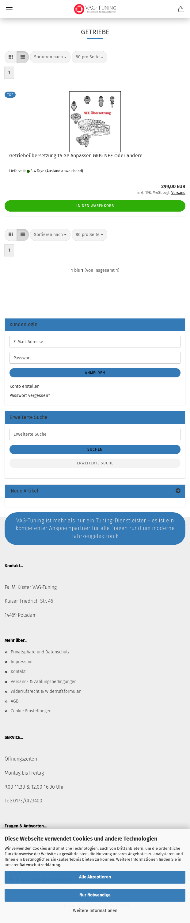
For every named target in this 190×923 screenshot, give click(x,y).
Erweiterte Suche (95, 463)
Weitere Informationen (95, 910)
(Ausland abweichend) (64, 171)
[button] (11, 57)
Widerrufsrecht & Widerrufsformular (46, 691)
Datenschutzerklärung (40, 865)
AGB (14, 701)
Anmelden (95, 373)
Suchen (95, 449)
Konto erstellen (25, 386)
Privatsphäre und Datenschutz (40, 652)
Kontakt (18, 671)
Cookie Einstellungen (31, 711)
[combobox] (50, 57)
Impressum (21, 661)
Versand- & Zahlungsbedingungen (44, 681)
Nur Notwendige (95, 895)
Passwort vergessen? (30, 395)
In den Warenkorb (95, 206)
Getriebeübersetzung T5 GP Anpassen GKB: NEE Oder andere (75, 155)
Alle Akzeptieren (95, 877)
